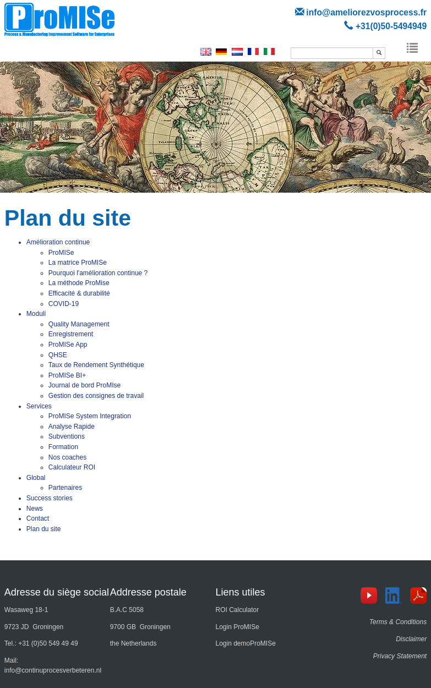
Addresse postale (148, 592)
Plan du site (43, 529)
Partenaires (65, 488)
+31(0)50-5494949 (391, 26)
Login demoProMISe (245, 643)
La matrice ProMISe (77, 262)
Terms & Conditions (398, 622)
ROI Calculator (237, 610)
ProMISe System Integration (89, 416)
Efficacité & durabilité (79, 293)
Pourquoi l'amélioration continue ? (98, 273)
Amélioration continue (58, 242)
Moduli (36, 314)
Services (39, 406)
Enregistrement (70, 334)
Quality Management (79, 324)
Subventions (66, 436)
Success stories (49, 498)
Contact (37, 518)
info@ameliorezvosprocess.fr (366, 12)
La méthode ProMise (79, 283)
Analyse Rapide (71, 426)
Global (36, 478)
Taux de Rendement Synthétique (96, 365)
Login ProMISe (237, 627)
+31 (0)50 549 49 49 (48, 643)
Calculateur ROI (71, 467)
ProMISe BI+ (67, 375)
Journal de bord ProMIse (84, 385)
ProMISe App (68, 344)
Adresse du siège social (56, 592)
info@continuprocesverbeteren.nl (52, 670)
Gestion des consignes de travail (96, 396)
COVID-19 (63, 304)
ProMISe (61, 252)
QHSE (57, 355)
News (34, 508)
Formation (63, 447)
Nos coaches (67, 457)
